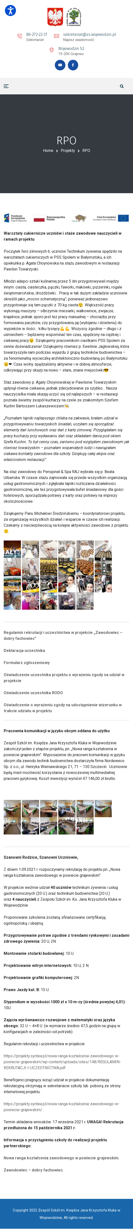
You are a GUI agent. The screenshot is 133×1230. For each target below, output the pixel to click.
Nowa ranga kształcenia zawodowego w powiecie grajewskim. (61, 1159)
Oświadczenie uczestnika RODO (33, 693)
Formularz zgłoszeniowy (27, 663)
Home (48, 151)
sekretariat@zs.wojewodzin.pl (89, 34)
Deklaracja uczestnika (24, 651)
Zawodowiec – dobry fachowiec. (34, 1171)
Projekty (68, 151)
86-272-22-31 (36, 34)
